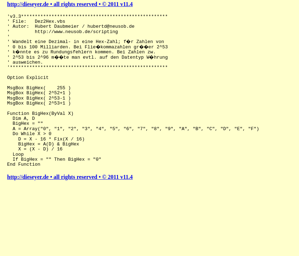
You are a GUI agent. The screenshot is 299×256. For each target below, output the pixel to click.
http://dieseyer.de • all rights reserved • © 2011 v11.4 (70, 4)
